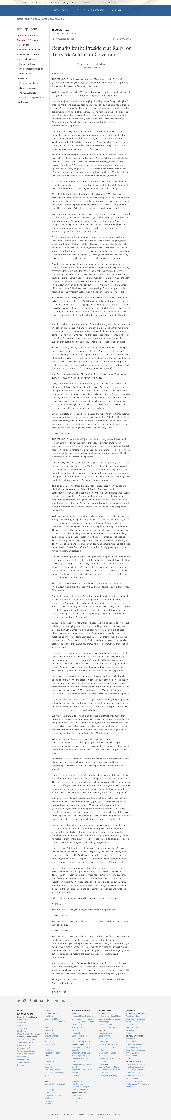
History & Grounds (134, 1036)
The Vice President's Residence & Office (135, 1045)
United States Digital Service (107, 1054)
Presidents (130, 1039)
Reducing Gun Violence (54, 1073)
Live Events (22, 1031)
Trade (47, 1092)
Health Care (50, 1047)
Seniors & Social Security (55, 1084)
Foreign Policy (50, 1044)
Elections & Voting (134, 1081)
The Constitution (133, 1073)
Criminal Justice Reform (55, 1022)
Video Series (131, 1024)
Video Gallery (23, 1028)
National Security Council (82, 1070)
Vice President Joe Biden (82, 1019)
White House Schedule (28, 54)
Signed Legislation (28, 88)
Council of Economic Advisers (80, 1060)
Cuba (47, 1024)
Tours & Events (105, 1033)
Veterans (48, 1101)
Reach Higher (77, 1084)
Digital (102, 1013)
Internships (103, 1041)
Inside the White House (136, 1013)
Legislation (22, 78)
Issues (76, 10)
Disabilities (49, 1061)
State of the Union (79, 1095)
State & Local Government (137, 1084)
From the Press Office (27, 1037)
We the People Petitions (109, 1067)
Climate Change (51, 1036)
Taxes (47, 1087)
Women (48, 1104)
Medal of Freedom (79, 1101)
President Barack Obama (82, 1016)
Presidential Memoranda (31, 69)
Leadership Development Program (109, 1060)
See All (47, 1027)
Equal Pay (49, 1067)
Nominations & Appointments (31, 97)
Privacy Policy (104, 1114)
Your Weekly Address (27, 35)
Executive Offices (79, 1044)
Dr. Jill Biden (77, 1024)
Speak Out (103, 1064)
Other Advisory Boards (81, 1041)
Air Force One (132, 1058)
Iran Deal (48, 1050)
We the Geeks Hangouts (109, 1019)
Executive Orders (27, 64)
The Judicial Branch (134, 1070)
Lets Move (76, 1078)
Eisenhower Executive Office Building (135, 1051)
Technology (49, 1089)
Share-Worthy (23, 1023)
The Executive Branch (135, 1064)
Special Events (78, 1092)
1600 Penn (115, 10)
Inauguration (77, 1098)
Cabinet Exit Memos (53, 1019)
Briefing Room (60, 10)
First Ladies (131, 1041)
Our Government (133, 1061)
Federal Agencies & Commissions (134, 1076)
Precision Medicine (80, 1089)
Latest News (22, 1020)
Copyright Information (86, 1114)
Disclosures (22, 102)
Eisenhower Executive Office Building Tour (135, 1020)
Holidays (130, 1030)
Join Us (102, 1030)
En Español (56, 1114)
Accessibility (69, 1114)
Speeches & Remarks (53, 19)
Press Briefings (24, 45)
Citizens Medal (105, 1073)
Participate (105, 1010)
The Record (49, 1016)
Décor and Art (132, 1027)
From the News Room (27, 1017)
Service (48, 1078)
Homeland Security (52, 1070)
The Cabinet (77, 1027)
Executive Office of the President (81, 1031)
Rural (47, 1075)
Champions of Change (108, 1075)
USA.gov (116, 1114)
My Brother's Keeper (80, 1087)
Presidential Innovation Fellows (108, 1048)
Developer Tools (106, 1024)
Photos (20, 1025)
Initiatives (76, 1075)
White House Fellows (108, 1044)
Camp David (131, 1056)
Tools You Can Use (107, 1027)
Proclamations (26, 73)
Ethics (47, 1064)
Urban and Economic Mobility (53, 1096)
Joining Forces (78, 1081)
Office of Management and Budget (83, 1048)
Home (20, 19)
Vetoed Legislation (28, 92)
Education (49, 1041)
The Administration (95, 10)
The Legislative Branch (136, 1067)
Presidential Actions (26, 59)
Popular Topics (51, 1013)
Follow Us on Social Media (110, 1016)
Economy (48, 1039)
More (47, 1056)
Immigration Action (52, 1053)
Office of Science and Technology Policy (81, 1054)
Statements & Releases (28, 49)
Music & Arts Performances (28, 1034)
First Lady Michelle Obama (83, 1022)
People (75, 1013)
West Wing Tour (133, 1016)
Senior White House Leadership (80, 1037)
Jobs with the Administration (105, 1037)
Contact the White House (109, 1070)
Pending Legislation (28, 83)
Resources (130, 1087)
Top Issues (49, 1030)
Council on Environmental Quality (82, 1065)
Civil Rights (49, 1033)
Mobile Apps (104, 1022)
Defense (48, 1058)
